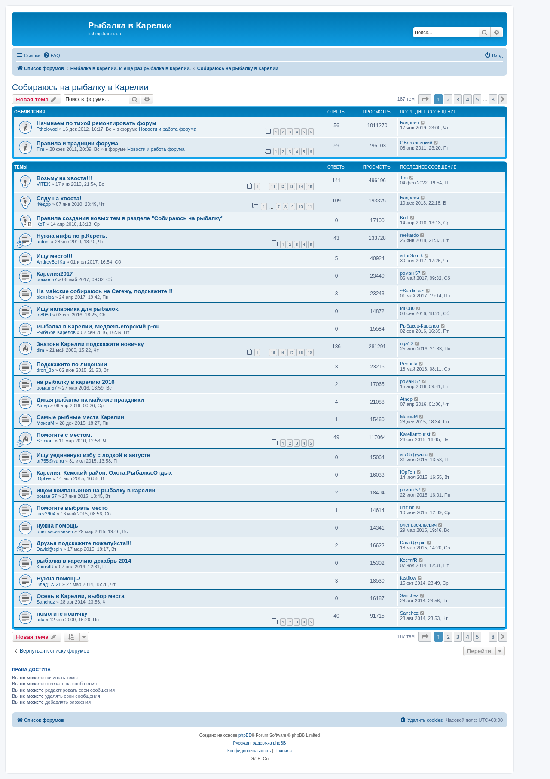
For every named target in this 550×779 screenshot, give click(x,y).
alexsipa (45, 297)
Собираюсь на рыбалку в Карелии (80, 87)
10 (300, 206)
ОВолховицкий (416, 142)
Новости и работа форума (167, 129)
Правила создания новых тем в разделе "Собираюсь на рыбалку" (130, 218)
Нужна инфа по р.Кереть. (72, 236)
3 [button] (457, 99)
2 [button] (447, 99)
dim (40, 350)
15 (310, 186)
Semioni (45, 440)
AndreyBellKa (51, 261)
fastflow (408, 577)
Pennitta (408, 363)
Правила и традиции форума (77, 143)
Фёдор (44, 204)
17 (291, 352)
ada (40, 619)
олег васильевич (55, 531)
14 (300, 186)
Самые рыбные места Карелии (80, 417)
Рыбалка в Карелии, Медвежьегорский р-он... (100, 326)
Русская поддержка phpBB (259, 743)
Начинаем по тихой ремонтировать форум (96, 123)
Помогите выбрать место (72, 508)
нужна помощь (57, 525)
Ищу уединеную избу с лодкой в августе (93, 455)
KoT (41, 224)
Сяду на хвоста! (59, 198)
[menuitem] (51, 55)
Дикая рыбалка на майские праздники (90, 399)
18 (300, 352)
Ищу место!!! (54, 256)
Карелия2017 (55, 273)
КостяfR (45, 566)
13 (291, 186)
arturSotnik (411, 255)
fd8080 (44, 314)
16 (282, 352)
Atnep (43, 405)
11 (273, 186)
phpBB (244, 735)
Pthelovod (47, 129)
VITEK (43, 184)
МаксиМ (45, 423)
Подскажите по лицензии (72, 364)
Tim (40, 149)
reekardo (409, 235)
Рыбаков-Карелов (56, 332)
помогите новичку (62, 613)
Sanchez (46, 601)
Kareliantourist (415, 434)
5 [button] (477, 99)
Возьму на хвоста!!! (64, 178)
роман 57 (47, 279)
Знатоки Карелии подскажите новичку (90, 344)
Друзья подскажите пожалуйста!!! (84, 543)
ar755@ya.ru (50, 460)
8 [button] (493, 99)
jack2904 (46, 513)
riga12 (406, 343)
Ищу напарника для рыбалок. (78, 309)
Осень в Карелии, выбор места (81, 596)
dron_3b (45, 370)
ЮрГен (44, 478)
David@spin (49, 549)
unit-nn (407, 507)
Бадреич (409, 122)
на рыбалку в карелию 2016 (76, 382)
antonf (43, 241)
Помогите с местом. (64, 435)
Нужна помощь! (58, 578)
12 (282, 186)
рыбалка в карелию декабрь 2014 (84, 561)
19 (310, 352)
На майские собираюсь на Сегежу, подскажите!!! (105, 291)
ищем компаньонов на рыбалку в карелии (96, 490)
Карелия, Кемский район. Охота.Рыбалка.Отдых (104, 472)
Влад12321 (49, 584)
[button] (424, 99)
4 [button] (467, 99)
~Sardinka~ (412, 290)
